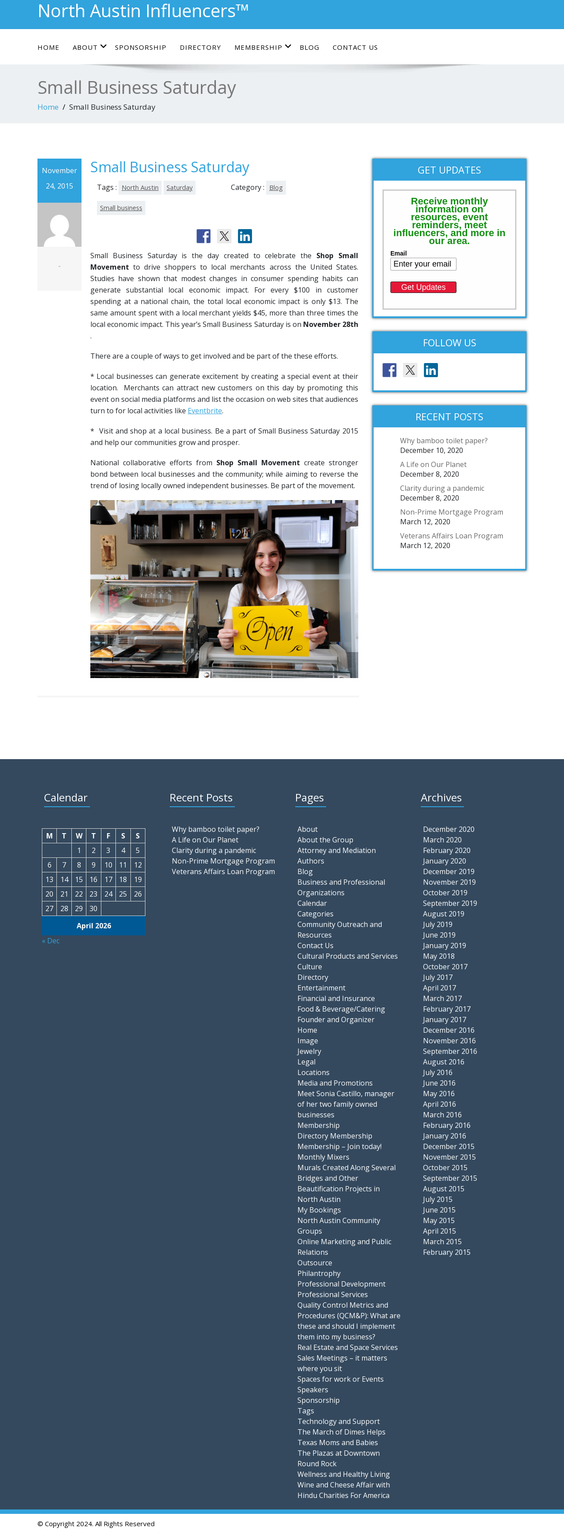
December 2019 (449, 871)
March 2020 (442, 840)
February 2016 (447, 1125)
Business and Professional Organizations (341, 887)
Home (48, 47)
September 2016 (450, 1051)
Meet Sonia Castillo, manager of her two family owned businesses (345, 1104)
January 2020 (444, 861)
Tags (305, 1411)
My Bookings (319, 1210)
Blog (309, 47)
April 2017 (439, 988)
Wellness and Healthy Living (343, 1474)
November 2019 (449, 882)
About (90, 47)
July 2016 (438, 1072)
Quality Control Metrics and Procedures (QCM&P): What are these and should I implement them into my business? (349, 1321)
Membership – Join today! (339, 1146)
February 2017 (447, 1009)
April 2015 (439, 1231)
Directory (200, 47)
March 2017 (442, 998)
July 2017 (438, 977)
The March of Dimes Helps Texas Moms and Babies (341, 1437)
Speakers (312, 1389)
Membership (263, 47)
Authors (310, 861)
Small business (121, 208)
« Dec (50, 940)
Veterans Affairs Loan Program (451, 535)
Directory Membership (334, 1136)
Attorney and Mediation (336, 850)
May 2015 (439, 1220)
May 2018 (439, 956)
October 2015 (445, 1167)
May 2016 (439, 1093)
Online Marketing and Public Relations (344, 1247)
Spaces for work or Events (340, 1379)
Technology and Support (338, 1421)
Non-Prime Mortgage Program (451, 512)
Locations (313, 1072)
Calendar (312, 903)
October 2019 (445, 892)
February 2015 (447, 1252)
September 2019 (450, 903)
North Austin (140, 187)
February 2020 (447, 850)
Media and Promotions (335, 1083)
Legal (306, 1062)
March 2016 (442, 1115)
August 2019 (443, 914)
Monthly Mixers (323, 1157)
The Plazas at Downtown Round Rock (338, 1458)
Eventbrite (205, 410)
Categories (315, 914)
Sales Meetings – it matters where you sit (342, 1363)
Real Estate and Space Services (347, 1347)
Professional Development (341, 1284)
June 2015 (439, 1210)
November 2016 (449, 1041)
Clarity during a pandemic (442, 488)
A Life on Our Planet (433, 464)
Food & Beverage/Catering (341, 1009)
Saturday (180, 187)
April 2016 (439, 1104)
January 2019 (444, 945)
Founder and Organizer (336, 1019)
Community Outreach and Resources (339, 930)
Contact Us (355, 47)
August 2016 (443, 1062)
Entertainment (321, 988)
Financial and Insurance (336, 998)
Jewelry (309, 1051)
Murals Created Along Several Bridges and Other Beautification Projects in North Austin (346, 1183)
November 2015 (449, 1157)
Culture (309, 966)
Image (307, 1041)
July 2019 (438, 924)
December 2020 (449, 829)
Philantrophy (319, 1273)
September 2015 (450, 1178)
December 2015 (449, 1146)
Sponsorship (141, 47)
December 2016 (449, 1030)
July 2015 (438, 1199)
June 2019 (439, 935)
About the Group (325, 840)
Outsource (314, 1263)
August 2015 (443, 1189)
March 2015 (442, 1241)
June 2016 (439, 1083)
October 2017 (445, 966)
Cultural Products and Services (347, 956)
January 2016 (444, 1136)
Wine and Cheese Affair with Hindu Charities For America (343, 1490)
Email (398, 253)
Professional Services (332, 1294)
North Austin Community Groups (338, 1226)
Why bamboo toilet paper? (444, 440)
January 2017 (444, 1019)
